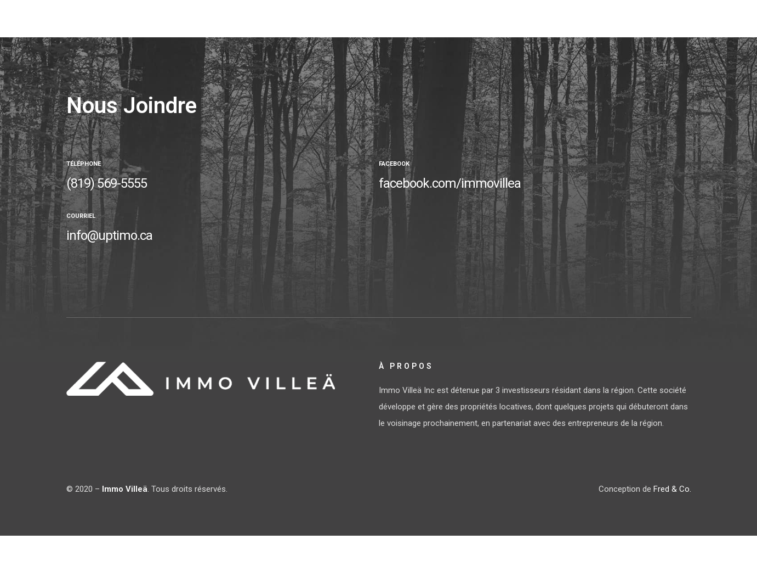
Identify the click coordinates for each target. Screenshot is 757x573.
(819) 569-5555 (106, 183)
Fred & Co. (672, 489)
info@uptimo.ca (109, 235)
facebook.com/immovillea (450, 183)
